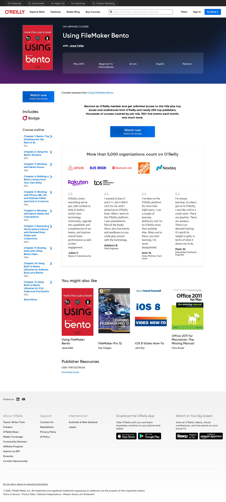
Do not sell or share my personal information (25, 484)
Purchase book (70, 372)
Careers (7, 427)
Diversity (8, 456)
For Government (36, 3)
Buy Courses (93, 11)
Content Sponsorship (15, 461)
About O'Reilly (13, 416)
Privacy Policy (48, 432)
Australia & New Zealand (83, 422)
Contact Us (46, 422)
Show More (30, 299)
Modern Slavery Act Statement (78, 494)
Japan (72, 427)
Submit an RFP (11, 451)
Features (56, 11)
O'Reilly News (11, 432)
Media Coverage (13, 436)
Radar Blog (73, 11)
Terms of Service (11, 494)
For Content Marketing (103, 3)
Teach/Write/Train (14, 422)
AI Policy (45, 436)
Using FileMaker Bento (100, 92)
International (78, 416)
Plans (184, 11)
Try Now (213, 11)
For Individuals (78, 3)
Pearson (187, 63)
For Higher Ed (58, 3)
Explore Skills (37, 11)
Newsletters (47, 427)
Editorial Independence (49, 494)
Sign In (197, 11)
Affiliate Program (13, 446)
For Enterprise (15, 3)
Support (46, 416)
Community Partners (15, 441)
